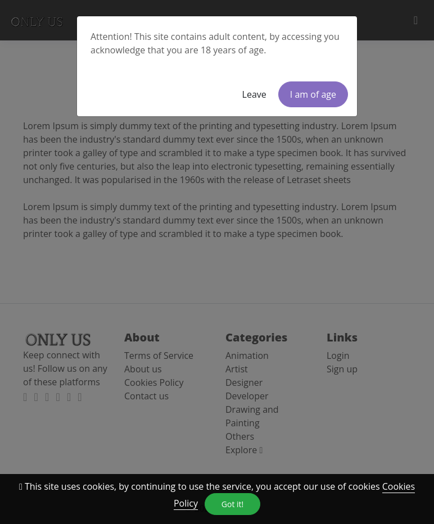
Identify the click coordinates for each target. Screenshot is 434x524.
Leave (254, 94)
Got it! (232, 504)
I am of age (313, 94)
